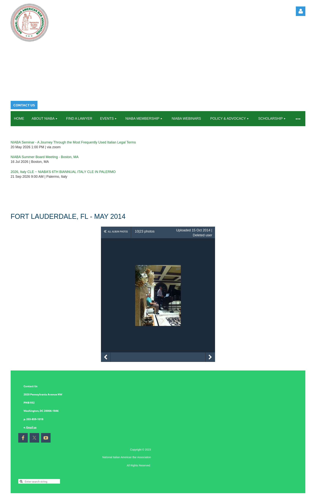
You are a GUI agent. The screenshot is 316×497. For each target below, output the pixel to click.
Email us (31, 427)
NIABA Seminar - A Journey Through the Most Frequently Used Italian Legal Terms (73, 142)
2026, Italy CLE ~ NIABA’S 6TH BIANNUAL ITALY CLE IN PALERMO (63, 172)
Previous (105, 357)
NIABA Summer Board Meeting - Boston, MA (45, 157)
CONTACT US (24, 105)
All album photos (118, 231)
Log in (300, 11)
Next (210, 357)
